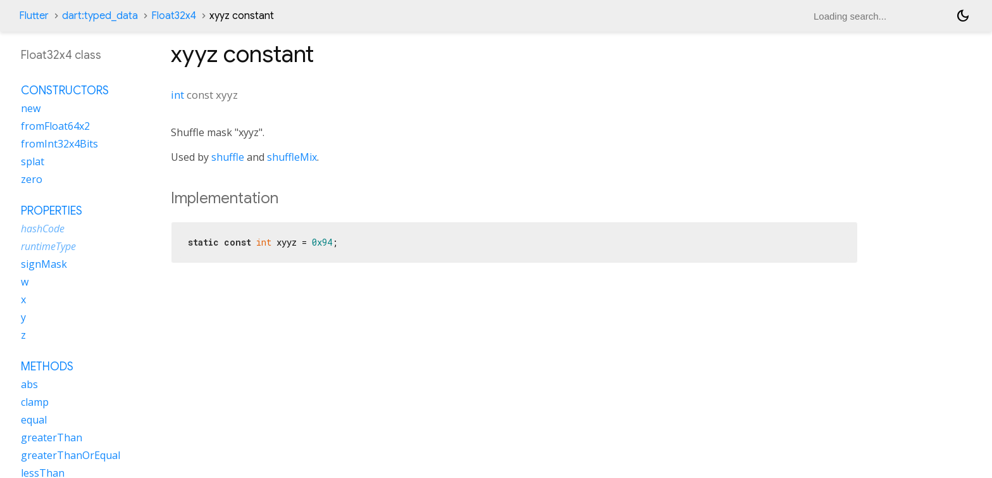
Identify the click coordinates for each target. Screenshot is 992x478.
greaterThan (51, 437)
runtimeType (48, 246)
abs (29, 384)
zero (31, 179)
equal (34, 420)
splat (32, 161)
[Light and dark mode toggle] (963, 16)
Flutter (34, 15)
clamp (35, 402)
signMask (44, 264)
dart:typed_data (100, 15)
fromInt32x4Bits (59, 144)
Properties (51, 211)
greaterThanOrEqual (70, 455)
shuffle (227, 157)
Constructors (65, 90)
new (30, 108)
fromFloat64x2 (55, 126)
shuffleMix (292, 157)
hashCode (43, 229)
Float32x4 (173, 15)
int (177, 94)
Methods (47, 367)
